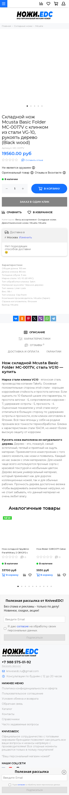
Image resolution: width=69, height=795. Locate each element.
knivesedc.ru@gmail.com (22, 671)
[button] (27, 106)
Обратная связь (12, 703)
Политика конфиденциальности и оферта (29, 688)
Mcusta (33, 222)
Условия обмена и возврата (20, 698)
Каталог (7, 709)
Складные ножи (47, 219)
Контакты (8, 714)
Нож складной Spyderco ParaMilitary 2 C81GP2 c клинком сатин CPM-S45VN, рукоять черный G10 (15, 550)
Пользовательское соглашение (22, 693)
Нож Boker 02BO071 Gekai (51, 548)
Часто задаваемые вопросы (20, 724)
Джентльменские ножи (15, 222)
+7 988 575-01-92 (16, 662)
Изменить (25, 237)
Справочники (11, 719)
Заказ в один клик (34, 201)
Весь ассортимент (26, 219)
